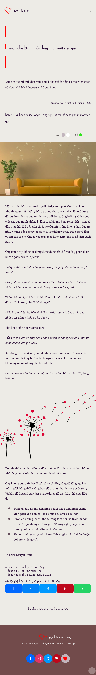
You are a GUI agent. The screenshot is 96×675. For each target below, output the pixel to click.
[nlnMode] (83, 134)
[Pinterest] (56, 658)
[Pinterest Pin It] (65, 588)
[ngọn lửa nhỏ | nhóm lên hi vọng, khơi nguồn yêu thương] (42, 639)
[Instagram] (39, 658)
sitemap (71, 643)
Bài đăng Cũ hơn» (59, 608)
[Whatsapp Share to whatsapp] (82, 588)
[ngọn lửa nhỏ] (16, 10)
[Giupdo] (65, 658)
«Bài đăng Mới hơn (37, 608)
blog (69, 637)
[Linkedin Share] (30, 588)
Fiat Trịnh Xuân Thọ (31, 570)
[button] (92, 670)
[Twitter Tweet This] (48, 588)
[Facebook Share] (13, 588)
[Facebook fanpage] (30, 658)
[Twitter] (48, 658)
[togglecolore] (68, 135)
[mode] (63, 135)
